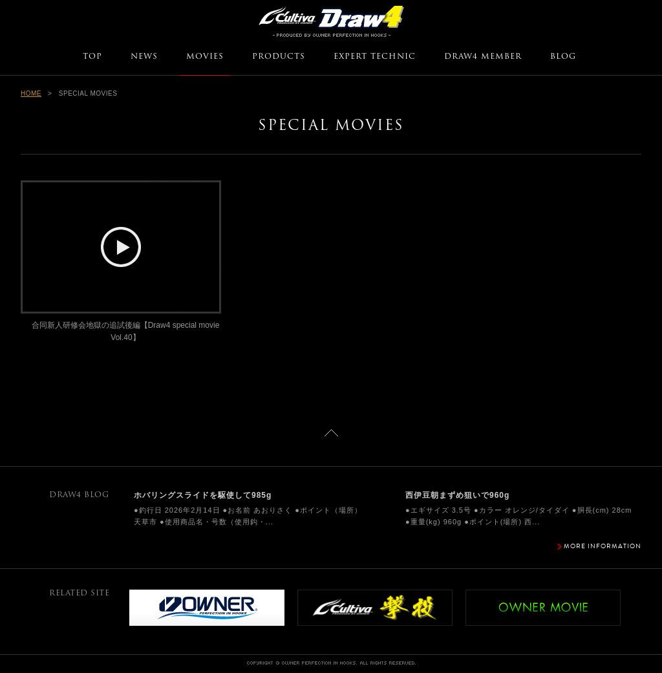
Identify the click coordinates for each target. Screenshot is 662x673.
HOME (31, 93)
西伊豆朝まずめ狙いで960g (457, 495)
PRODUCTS (278, 57)
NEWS (144, 57)
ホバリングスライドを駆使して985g (203, 495)
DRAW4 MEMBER (483, 57)
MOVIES (205, 57)
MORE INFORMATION (602, 546)
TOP (92, 57)
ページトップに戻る (331, 432)
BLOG (563, 57)
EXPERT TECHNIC (375, 57)
